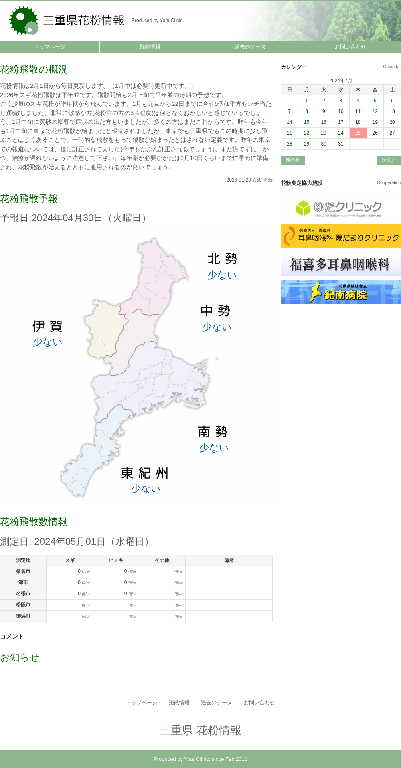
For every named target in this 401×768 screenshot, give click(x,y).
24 (340, 133)
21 (289, 133)
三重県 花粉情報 (67, 20)
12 (375, 111)
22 (306, 133)
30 (323, 144)
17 (340, 122)
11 (357, 111)
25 (357, 133)
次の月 (389, 160)
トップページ (49, 47)
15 (306, 122)
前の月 (293, 160)
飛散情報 (150, 47)
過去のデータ (250, 47)
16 (323, 122)
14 (289, 122)
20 (392, 122)
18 (357, 122)
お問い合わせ (350, 47)
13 (392, 111)
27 (392, 133)
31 (340, 144)
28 (289, 144)
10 (340, 111)
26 (375, 133)
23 (323, 133)
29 (306, 144)
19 (375, 122)
